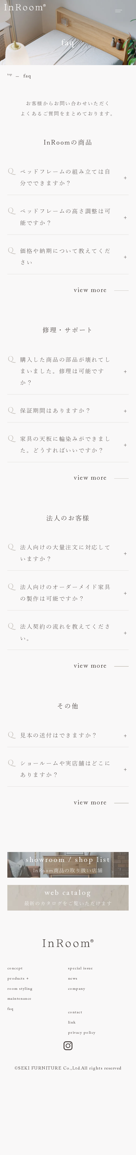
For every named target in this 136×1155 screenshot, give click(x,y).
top (11, 76)
